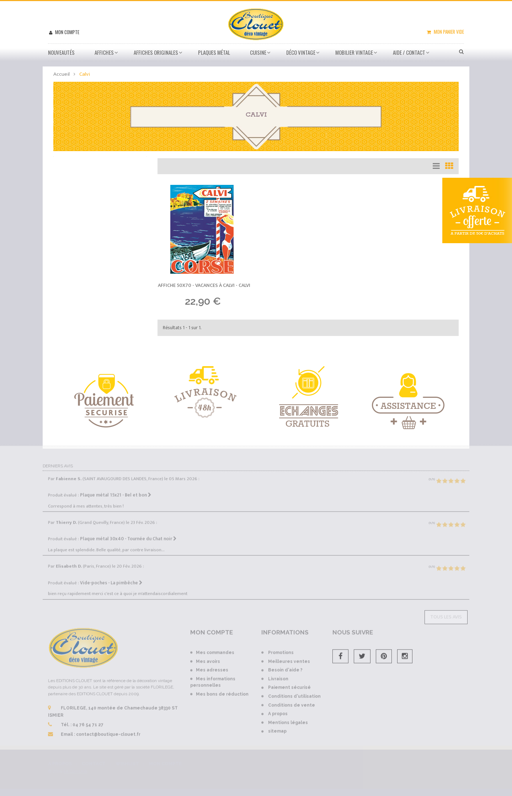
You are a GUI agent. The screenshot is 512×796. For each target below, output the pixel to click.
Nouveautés (61, 52)
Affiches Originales (156, 52)
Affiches (104, 52)
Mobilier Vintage (354, 52)
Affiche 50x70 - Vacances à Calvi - (204, 285)
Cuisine (258, 52)
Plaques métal (214, 52)
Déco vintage (300, 52)
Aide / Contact (409, 52)
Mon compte (66, 32)
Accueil (61, 74)
